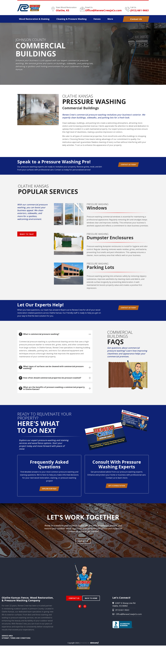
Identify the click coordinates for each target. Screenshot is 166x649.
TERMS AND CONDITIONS (20, 641)
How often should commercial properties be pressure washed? (52, 378)
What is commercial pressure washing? (41, 334)
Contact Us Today (129, 166)
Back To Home (91, 602)
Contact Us (136, 19)
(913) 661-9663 (139, 10)
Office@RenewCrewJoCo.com (103, 10)
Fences (97, 19)
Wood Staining (34, 19)
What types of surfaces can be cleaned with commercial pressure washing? (53, 367)
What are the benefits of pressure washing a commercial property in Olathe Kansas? (54, 388)
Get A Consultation (116, 487)
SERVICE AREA (7, 639)
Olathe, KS (62, 10)
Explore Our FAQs (49, 490)
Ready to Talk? (27, 234)
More (110, 19)
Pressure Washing (71, 19)
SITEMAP (5, 641)
